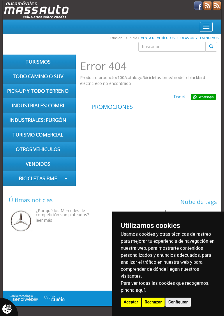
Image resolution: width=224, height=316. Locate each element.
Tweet (179, 96)
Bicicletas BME (38, 178)
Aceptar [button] (131, 302)
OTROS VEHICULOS (38, 149)
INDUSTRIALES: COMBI (38, 105)
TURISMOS (37, 61)
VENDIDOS (38, 163)
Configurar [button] (178, 302)
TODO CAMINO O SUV (38, 76)
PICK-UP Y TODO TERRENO (37, 91)
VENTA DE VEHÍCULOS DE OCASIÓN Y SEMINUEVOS (179, 38)
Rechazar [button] (153, 302)
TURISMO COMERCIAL (37, 134)
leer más (44, 220)
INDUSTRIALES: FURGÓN (37, 120)
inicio (133, 38)
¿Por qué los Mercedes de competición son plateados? (62, 212)
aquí (140, 290)
